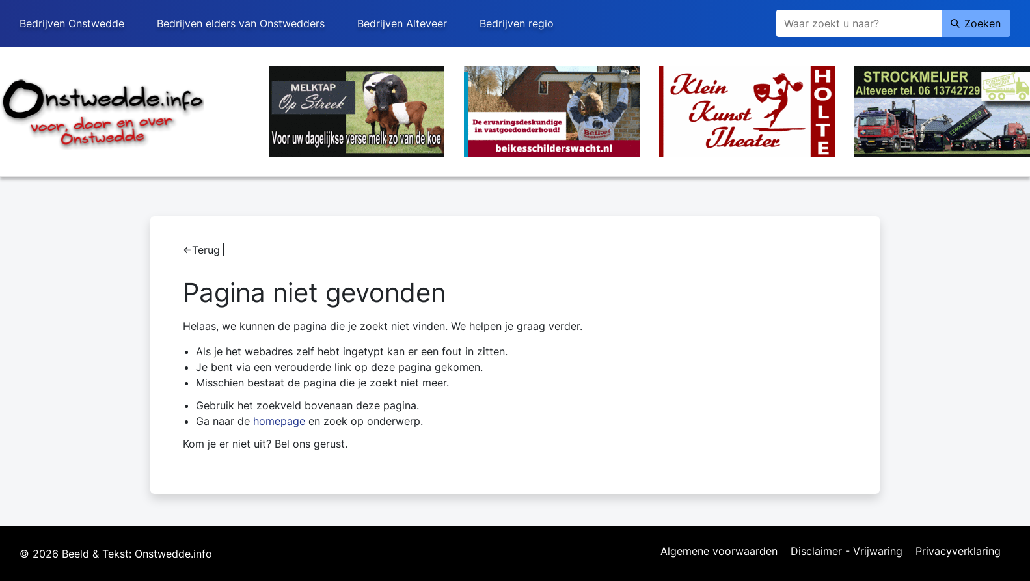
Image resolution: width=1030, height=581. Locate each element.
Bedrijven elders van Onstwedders (241, 23)
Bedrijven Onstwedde (72, 23)
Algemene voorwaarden (719, 552)
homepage (279, 420)
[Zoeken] (859, 23)
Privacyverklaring (958, 552)
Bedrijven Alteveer (402, 23)
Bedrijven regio (517, 23)
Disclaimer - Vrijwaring (846, 552)
